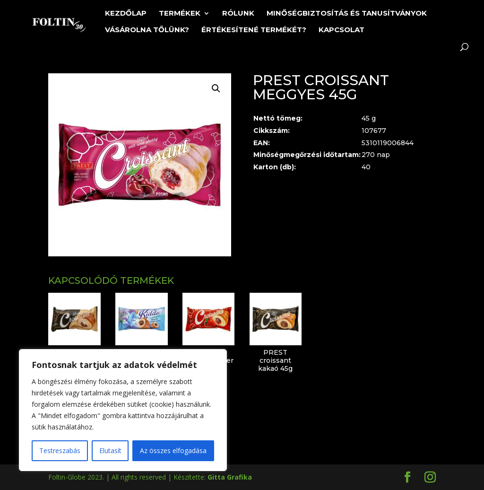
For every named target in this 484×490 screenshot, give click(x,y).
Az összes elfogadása (173, 450)
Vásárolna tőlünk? (147, 30)
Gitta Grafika (229, 476)
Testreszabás (59, 450)
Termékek (179, 14)
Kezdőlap (126, 14)
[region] (123, 410)
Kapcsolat (341, 30)
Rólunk (238, 14)
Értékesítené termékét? (253, 30)
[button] (216, 88)
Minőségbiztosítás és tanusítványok (347, 14)
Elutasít (110, 450)
